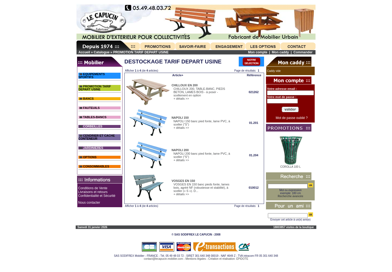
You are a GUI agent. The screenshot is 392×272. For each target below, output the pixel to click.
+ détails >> (181, 98)
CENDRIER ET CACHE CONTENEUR (96, 137)
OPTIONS (88, 157)
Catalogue (101, 52)
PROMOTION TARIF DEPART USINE (141, 52)
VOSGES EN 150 (183, 180)
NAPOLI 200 (180, 150)
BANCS (86, 98)
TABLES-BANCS (92, 117)
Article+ (177, 75)
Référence (254, 75)
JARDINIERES (91, 147)
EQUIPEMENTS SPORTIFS (91, 76)
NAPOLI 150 (180, 117)
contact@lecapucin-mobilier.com (163, 258)
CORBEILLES (90, 126)
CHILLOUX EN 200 (184, 85)
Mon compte (257, 52)
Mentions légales (195, 258)
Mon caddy (280, 52)
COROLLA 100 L (290, 166)
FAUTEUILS (89, 107)
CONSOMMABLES (94, 166)
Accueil (84, 52)
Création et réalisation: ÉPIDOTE (228, 258)
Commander (303, 52)
